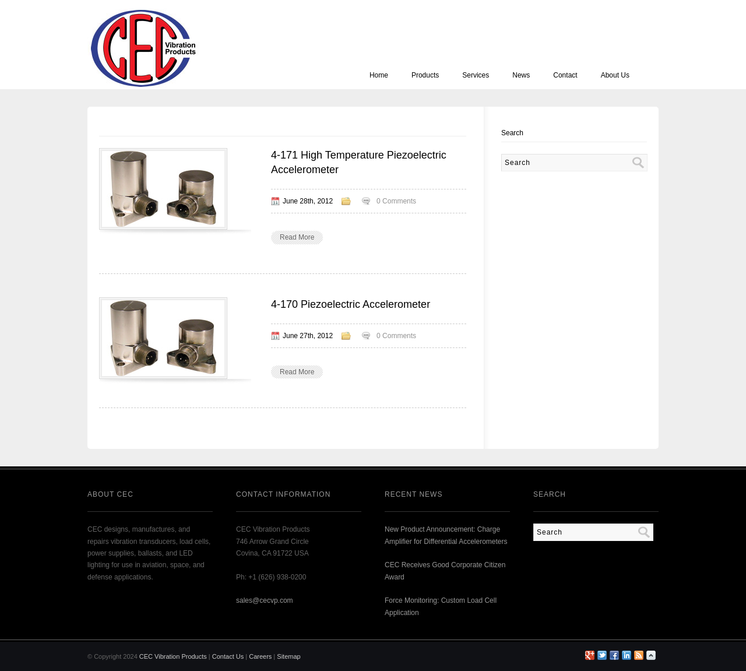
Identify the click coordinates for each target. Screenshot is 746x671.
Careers (260, 656)
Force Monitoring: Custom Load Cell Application (441, 606)
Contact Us (228, 656)
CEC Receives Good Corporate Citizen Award (445, 571)
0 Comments (396, 201)
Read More (297, 237)
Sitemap (288, 656)
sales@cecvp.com (264, 600)
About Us (615, 75)
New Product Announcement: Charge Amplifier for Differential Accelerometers (446, 535)
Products (425, 75)
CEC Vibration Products (173, 656)
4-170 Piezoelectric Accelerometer (350, 304)
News (521, 75)
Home (379, 75)
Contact (565, 75)
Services (475, 75)
